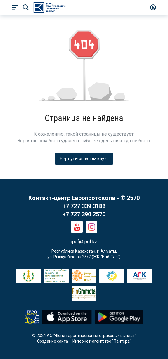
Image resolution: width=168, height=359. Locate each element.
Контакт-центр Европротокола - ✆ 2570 (84, 197)
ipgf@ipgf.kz (84, 241)
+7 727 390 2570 (84, 214)
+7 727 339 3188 (84, 206)
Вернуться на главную (84, 158)
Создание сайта (52, 341)
